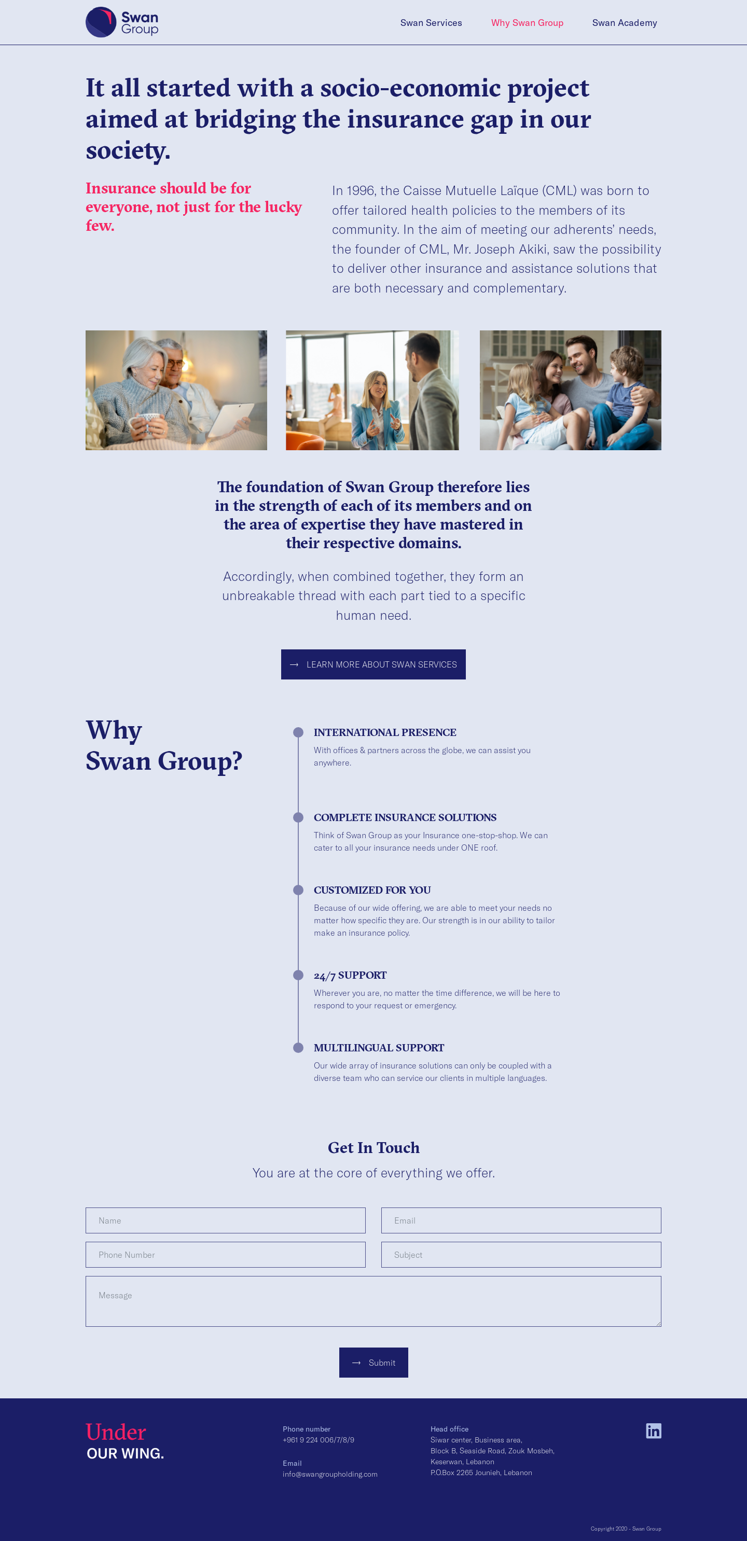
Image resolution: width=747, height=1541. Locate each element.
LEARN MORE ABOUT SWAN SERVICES (373, 664)
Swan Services (431, 22)
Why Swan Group (527, 22)
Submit (373, 1362)
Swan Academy (624, 22)
